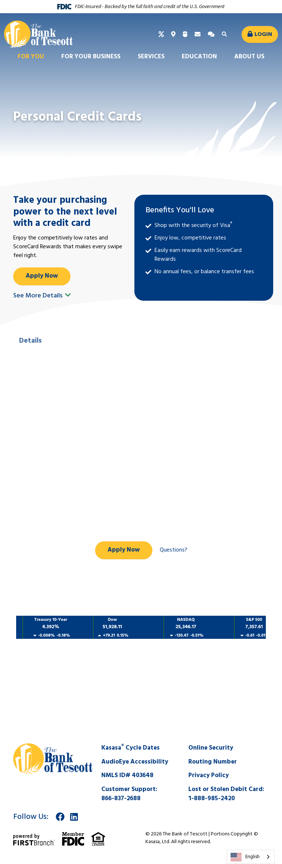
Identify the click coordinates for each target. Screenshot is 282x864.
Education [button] (199, 57)
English (245, 857)
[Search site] (225, 34)
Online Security (210, 748)
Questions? (173, 550)
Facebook (60, 816)
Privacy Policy (208, 775)
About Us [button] (249, 57)
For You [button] (31, 57)
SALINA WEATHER (141, 707)
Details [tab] (30, 368)
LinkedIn (74, 816)
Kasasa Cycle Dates (130, 748)
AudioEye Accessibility (134, 762)
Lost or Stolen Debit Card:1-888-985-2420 (226, 794)
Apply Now (42, 276)
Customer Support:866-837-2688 (129, 794)
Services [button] (151, 57)
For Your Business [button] (90, 57)
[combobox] (251, 857)
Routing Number (212, 762)
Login (263, 34)
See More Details (42, 296)
